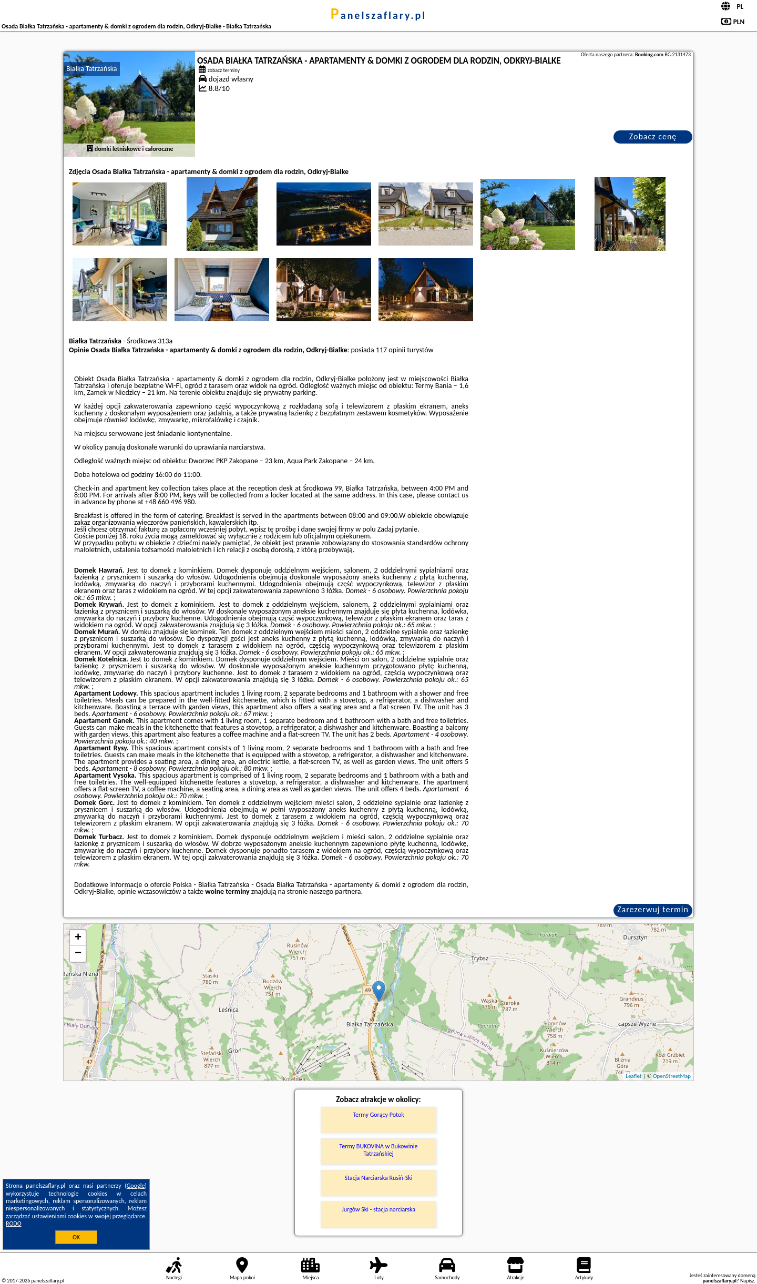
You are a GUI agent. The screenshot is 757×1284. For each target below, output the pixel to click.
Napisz (747, 1280)
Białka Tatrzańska (91, 68)
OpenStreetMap (672, 1076)
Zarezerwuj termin (653, 909)
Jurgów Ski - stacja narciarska (378, 1209)
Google (136, 1185)
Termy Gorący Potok (378, 1114)
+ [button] (78, 938)
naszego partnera (335, 891)
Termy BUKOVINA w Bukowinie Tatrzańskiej (378, 1150)
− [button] (78, 954)
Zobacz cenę (653, 136)
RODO (14, 1223)
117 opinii (390, 349)
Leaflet (633, 1076)
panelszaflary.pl (378, 15)
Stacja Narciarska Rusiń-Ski (379, 1177)
